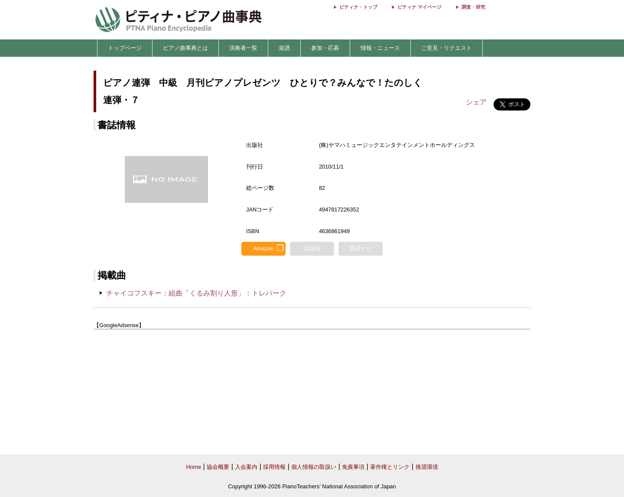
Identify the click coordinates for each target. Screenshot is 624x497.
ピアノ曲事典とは (185, 48)
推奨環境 (427, 467)
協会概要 (218, 467)
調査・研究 (473, 7)
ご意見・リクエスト (446, 48)
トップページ (125, 48)
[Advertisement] (312, 392)
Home (193, 467)
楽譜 (284, 48)
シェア (476, 102)
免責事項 (353, 467)
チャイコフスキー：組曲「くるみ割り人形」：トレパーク (196, 293)
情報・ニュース (380, 48)
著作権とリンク (390, 467)
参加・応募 (325, 48)
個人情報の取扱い (313, 467)
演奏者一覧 (243, 48)
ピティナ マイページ (419, 7)
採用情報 (274, 467)
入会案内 (246, 467)
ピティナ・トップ (358, 7)
